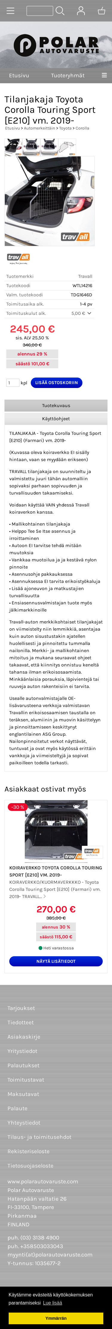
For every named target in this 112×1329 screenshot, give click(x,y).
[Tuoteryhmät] (10, 10)
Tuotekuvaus (56, 405)
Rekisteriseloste (28, 1151)
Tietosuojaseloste (30, 1165)
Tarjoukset (21, 1008)
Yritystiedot (22, 1051)
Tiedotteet (20, 1022)
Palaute (17, 1108)
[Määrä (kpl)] (12, 383)
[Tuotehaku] (40, 11)
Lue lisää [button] (52, 1302)
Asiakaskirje (23, 1036)
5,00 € (81, 313)
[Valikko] (104, 75)
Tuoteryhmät (68, 75)
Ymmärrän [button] (56, 1318)
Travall (85, 276)
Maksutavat (23, 1094)
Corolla (82, 128)
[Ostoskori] (101, 10)
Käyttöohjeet (56, 418)
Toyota (65, 128)
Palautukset (23, 1065)
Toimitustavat (25, 1079)
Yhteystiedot (23, 1122)
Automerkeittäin (39, 128)
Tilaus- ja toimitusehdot (39, 1137)
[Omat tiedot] (80, 10)
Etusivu (19, 75)
